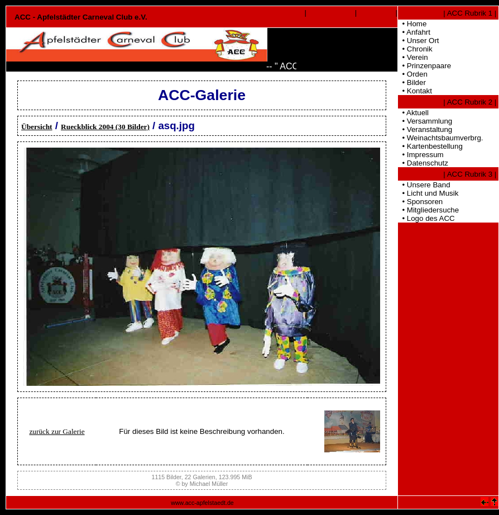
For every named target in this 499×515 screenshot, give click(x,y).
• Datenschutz (423, 163)
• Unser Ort (418, 40)
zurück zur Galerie (56, 431)
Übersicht (36, 126)
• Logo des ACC (426, 218)
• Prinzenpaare (424, 66)
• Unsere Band (424, 185)
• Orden (413, 74)
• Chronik (415, 49)
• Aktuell (413, 112)
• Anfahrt (414, 32)
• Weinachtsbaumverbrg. (440, 138)
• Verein (413, 57)
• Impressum (421, 154)
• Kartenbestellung (430, 146)
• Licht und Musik (428, 193)
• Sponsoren (420, 201)
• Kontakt (415, 91)
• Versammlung (425, 121)
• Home (412, 24)
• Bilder (412, 82)
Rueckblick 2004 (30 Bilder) (105, 126)
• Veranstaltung (425, 129)
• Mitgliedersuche (428, 210)
